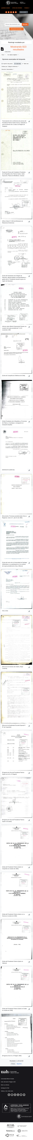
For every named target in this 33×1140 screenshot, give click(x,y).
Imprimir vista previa (7, 63)
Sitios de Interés (17, 7)
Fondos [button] (26, 7)
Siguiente (19, 1063)
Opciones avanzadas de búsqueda (13, 59)
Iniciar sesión (23, 12)
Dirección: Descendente (7, 69)
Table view (25, 63)
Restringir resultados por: (16, 42)
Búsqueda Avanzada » (16, 29)
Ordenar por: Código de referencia (10, 66)
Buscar (25, 24)
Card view (17, 63)
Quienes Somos (5, 7)
